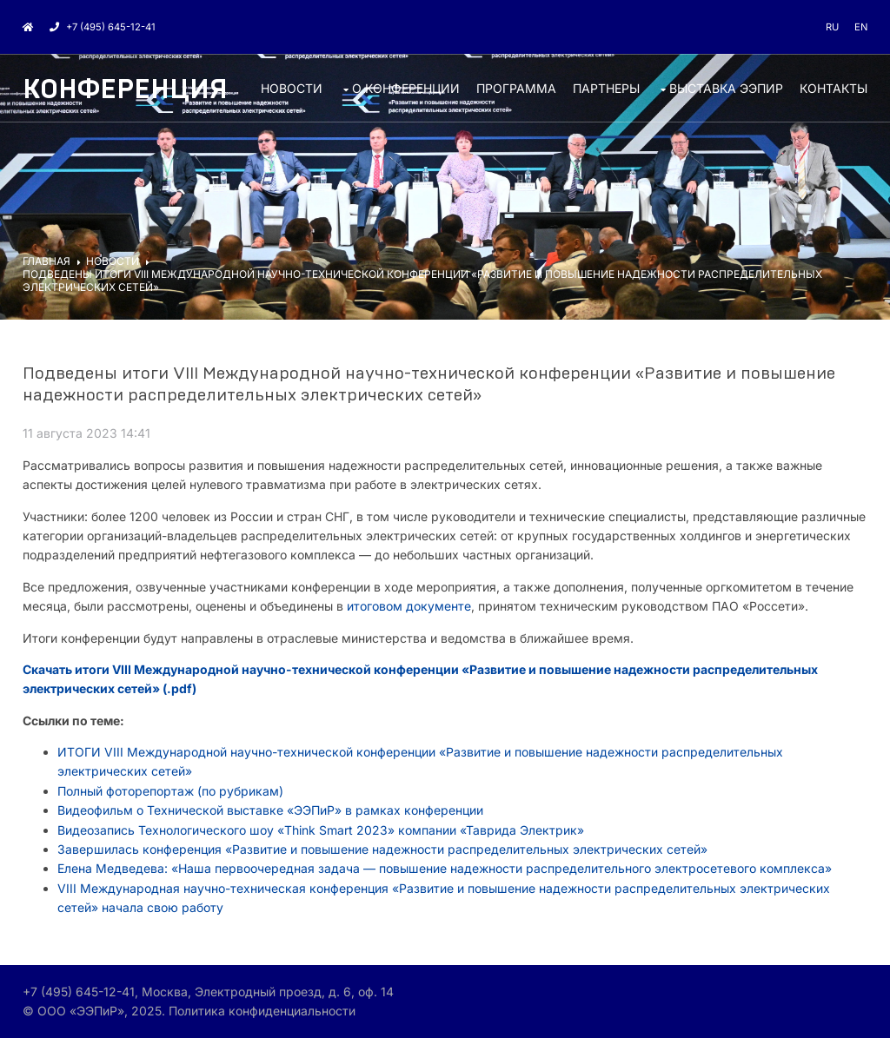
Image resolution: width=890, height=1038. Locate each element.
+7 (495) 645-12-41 (103, 27)
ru (832, 27)
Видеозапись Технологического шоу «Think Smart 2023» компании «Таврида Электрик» (322, 830)
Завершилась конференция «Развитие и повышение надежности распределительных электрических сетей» (382, 849)
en (860, 27)
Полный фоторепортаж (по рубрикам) (170, 790)
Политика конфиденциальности (262, 1010)
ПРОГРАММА (516, 88)
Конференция (125, 89)
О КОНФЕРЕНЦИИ (406, 88)
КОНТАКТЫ (833, 88)
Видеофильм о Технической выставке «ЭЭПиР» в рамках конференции (270, 810)
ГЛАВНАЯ (46, 261)
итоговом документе (409, 605)
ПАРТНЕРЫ (606, 88)
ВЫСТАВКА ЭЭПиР (726, 88)
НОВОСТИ (291, 88)
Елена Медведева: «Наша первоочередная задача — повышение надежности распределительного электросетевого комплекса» (444, 868)
